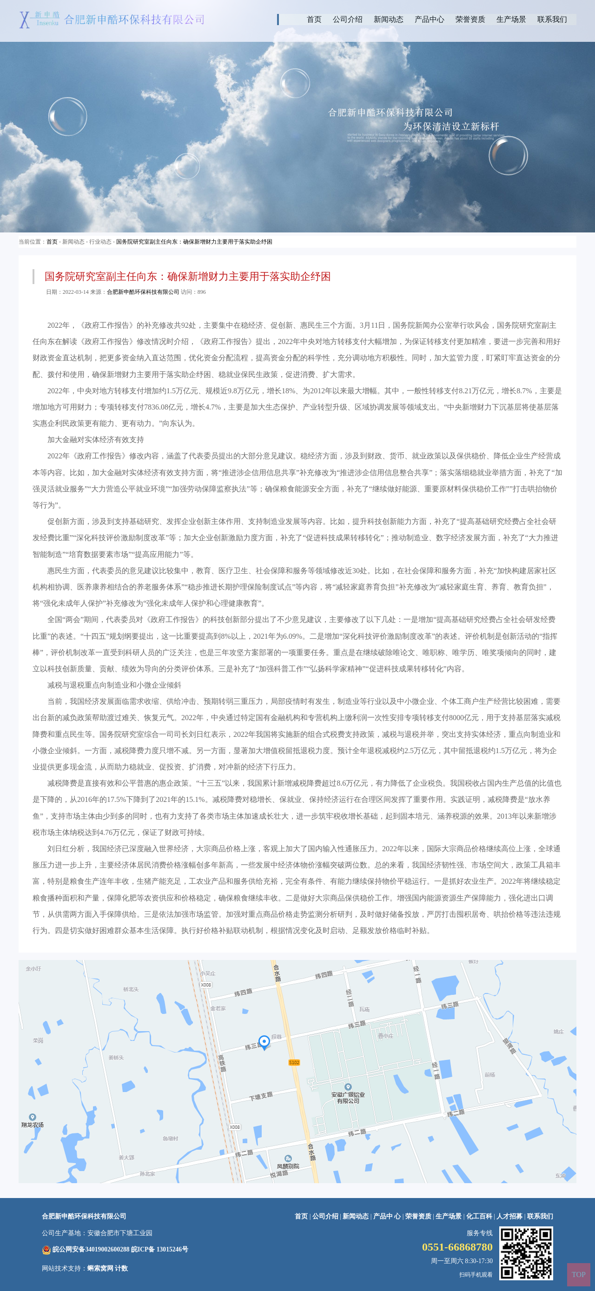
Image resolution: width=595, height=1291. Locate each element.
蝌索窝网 (100, 1268)
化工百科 (479, 1216)
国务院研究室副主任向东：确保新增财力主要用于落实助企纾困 (194, 241)
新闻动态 (388, 19)
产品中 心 (388, 1216)
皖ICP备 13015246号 (159, 1249)
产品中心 (429, 19)
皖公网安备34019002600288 (91, 1249)
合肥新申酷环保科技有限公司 (143, 292)
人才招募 (509, 1216)
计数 (121, 1268)
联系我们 (552, 19)
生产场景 (511, 19)
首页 (314, 19)
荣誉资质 (470, 19)
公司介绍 (348, 19)
